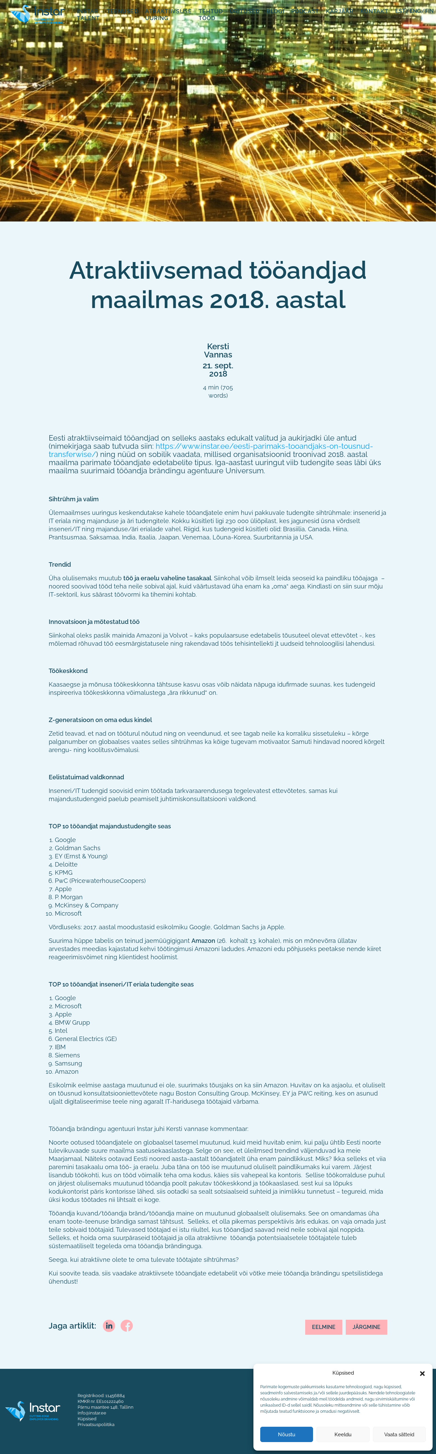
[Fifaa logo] (37, 14)
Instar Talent (88, 14)
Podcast (305, 11)
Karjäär (340, 11)
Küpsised (87, 1418)
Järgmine (366, 1327)
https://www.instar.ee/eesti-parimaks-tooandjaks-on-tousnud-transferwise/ (211, 450)
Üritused (245, 11)
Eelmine (324, 1327)
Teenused (122, 11)
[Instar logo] (32, 1410)
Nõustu (286, 1435)
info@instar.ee (92, 1412)
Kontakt (374, 11)
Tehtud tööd (211, 14)
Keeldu (343, 1435)
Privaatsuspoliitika (96, 1424)
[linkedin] (109, 1325)
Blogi (275, 11)
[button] (422, 1372)
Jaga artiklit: (72, 1326)
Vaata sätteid (399, 1435)
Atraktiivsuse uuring (168, 14)
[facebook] (127, 1325)
